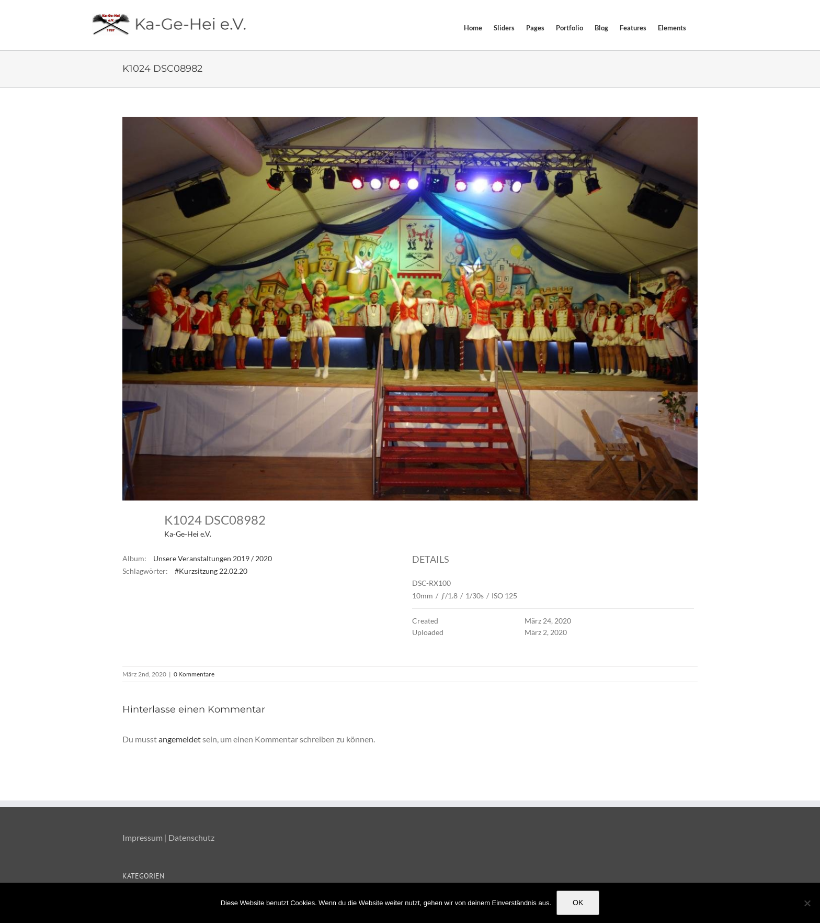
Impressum (142, 837)
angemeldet (179, 739)
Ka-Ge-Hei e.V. (187, 533)
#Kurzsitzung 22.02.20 (211, 570)
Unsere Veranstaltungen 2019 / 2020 (212, 558)
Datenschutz (191, 837)
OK (578, 902)
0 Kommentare (194, 674)
